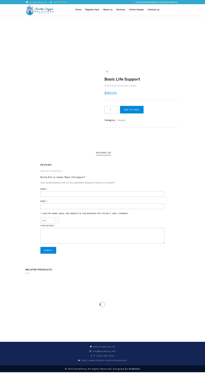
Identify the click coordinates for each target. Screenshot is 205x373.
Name (44, 189)
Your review (47, 225)
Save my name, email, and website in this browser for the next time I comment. (86, 213)
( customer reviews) (127, 85)
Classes (121, 120)
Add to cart (132, 109)
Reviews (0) (103, 152)
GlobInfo (134, 369)
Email (44, 201)
